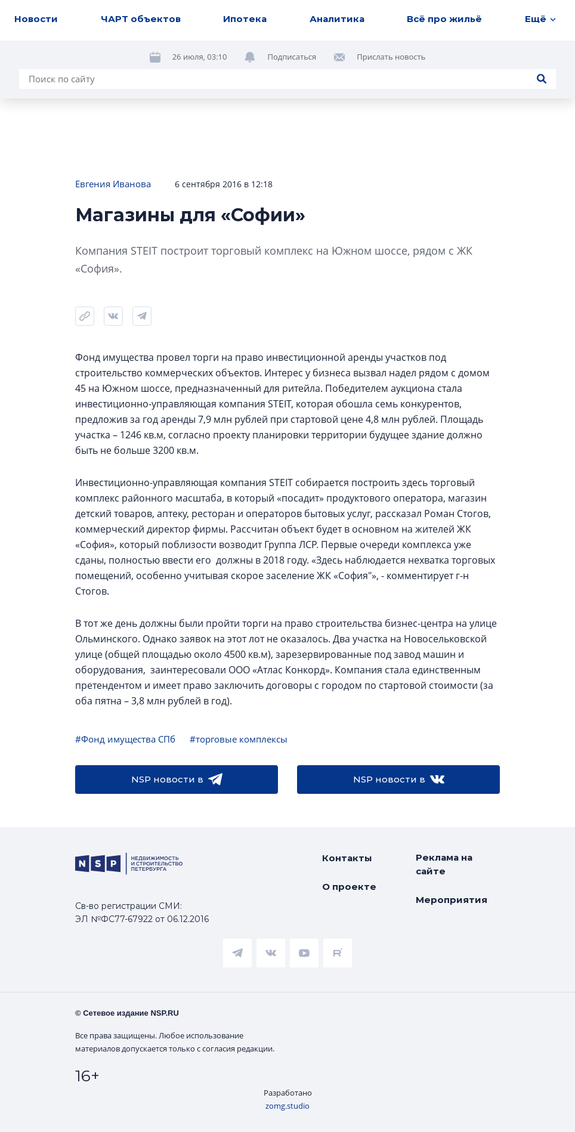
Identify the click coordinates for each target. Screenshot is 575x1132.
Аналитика (337, 18)
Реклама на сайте (444, 864)
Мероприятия (451, 899)
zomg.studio (287, 1105)
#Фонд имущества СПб (125, 739)
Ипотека (245, 18)
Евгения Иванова (113, 184)
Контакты (347, 858)
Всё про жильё (444, 18)
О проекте (349, 886)
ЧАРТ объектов (141, 18)
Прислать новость (391, 56)
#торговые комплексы (239, 739)
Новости (36, 18)
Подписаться (291, 56)
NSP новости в (176, 779)
